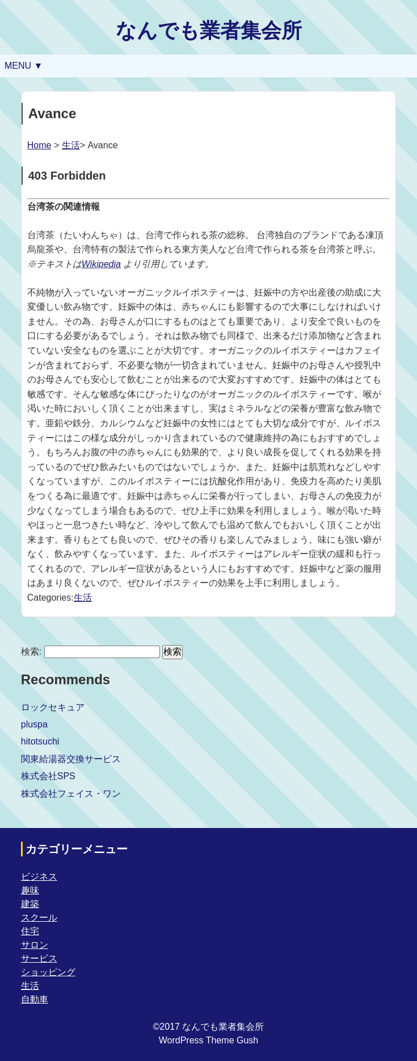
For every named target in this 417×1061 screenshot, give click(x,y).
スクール (39, 917)
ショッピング (48, 972)
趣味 (30, 890)
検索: (31, 651)
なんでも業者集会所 (209, 30)
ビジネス (39, 876)
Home (39, 145)
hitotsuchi (40, 741)
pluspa (34, 724)
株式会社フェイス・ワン (71, 793)
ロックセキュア (53, 707)
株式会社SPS (48, 776)
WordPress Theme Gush (208, 1040)
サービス (39, 958)
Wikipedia (101, 264)
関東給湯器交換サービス (71, 759)
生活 (71, 145)
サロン (34, 945)
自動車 (34, 999)
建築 (30, 904)
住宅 (30, 931)
